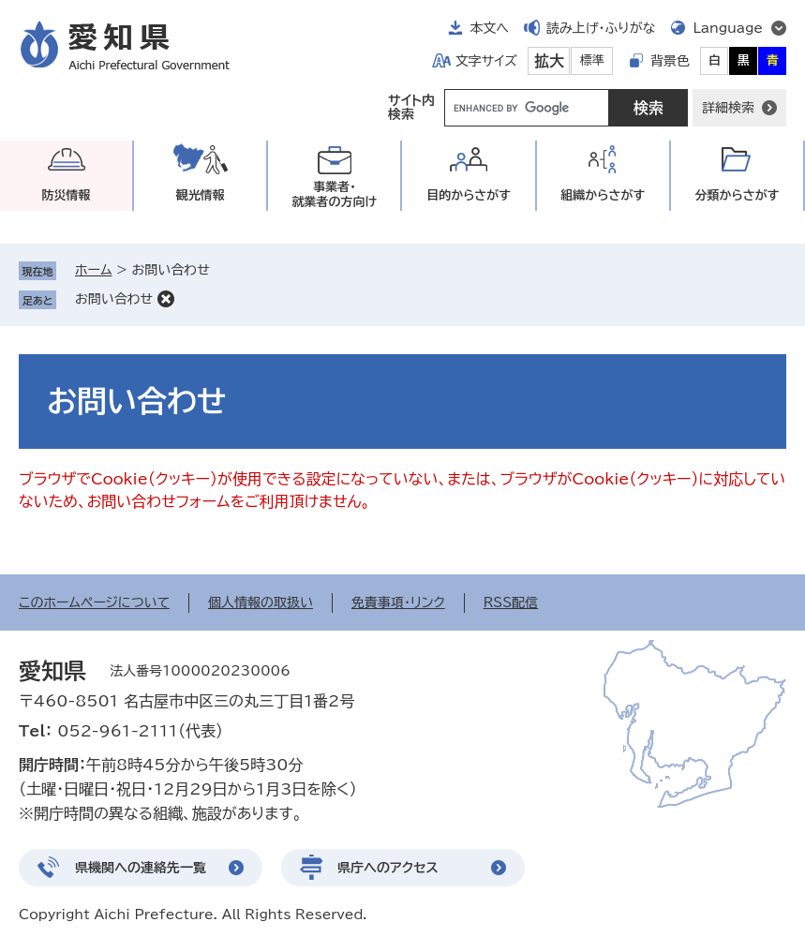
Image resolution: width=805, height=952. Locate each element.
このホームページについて (94, 602)
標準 (592, 60)
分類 (736, 195)
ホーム (93, 269)
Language (728, 28)
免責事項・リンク (398, 602)
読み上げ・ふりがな (600, 28)
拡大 (549, 60)
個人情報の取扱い (260, 602)
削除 (165, 298)
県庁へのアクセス (388, 867)
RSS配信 (511, 602)
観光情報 (200, 195)
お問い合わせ (114, 298)
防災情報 (66, 195)
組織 (602, 195)
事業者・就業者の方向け (335, 194)
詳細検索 (728, 107)
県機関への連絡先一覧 (140, 867)
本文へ (489, 28)
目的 (468, 195)
